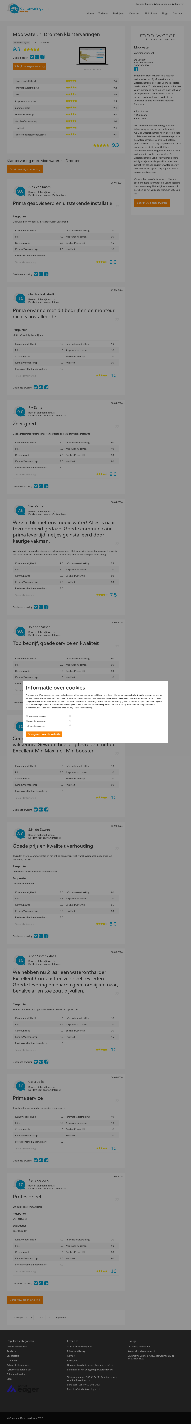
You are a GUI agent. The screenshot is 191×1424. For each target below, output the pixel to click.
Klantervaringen (53, 695)
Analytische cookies (44, 721)
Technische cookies (43, 716)
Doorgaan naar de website (50, 734)
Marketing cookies (43, 726)
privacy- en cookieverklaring (142, 707)
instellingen (93, 707)
